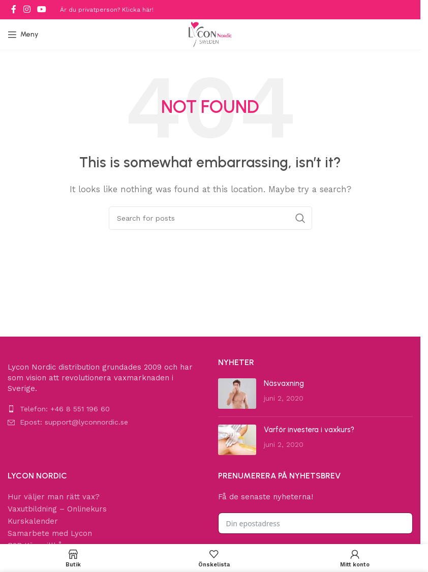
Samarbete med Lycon (50, 533)
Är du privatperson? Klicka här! (107, 9)
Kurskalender (33, 521)
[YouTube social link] (41, 9)
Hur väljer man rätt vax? (54, 496)
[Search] (210, 218)
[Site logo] (210, 34)
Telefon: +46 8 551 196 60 (65, 409)
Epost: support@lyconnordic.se (74, 422)
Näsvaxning (284, 383)
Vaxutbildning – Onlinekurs (57, 509)
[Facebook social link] (14, 9)
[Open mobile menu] (23, 34)
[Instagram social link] (27, 9)
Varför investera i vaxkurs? (309, 429)
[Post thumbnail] (237, 393)
